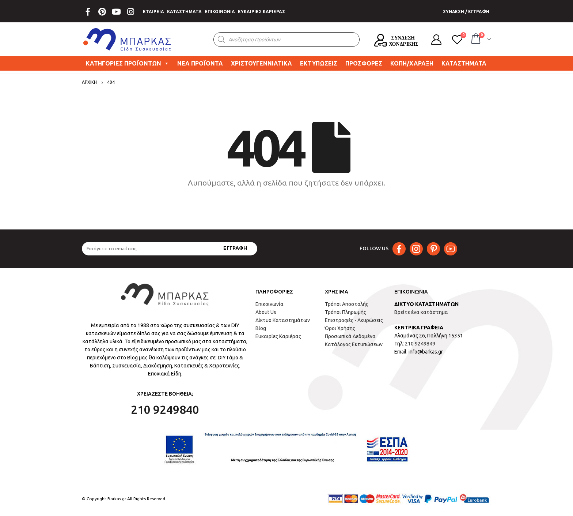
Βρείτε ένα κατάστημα (421, 312)
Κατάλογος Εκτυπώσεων (354, 344)
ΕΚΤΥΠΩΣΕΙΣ (318, 63)
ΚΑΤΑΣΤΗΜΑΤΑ (184, 11)
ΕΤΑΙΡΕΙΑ (153, 11)
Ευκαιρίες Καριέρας (278, 336)
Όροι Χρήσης (340, 328)
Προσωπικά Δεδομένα (350, 336)
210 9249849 (420, 344)
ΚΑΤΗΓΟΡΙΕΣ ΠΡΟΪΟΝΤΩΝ (127, 63)
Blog (260, 328)
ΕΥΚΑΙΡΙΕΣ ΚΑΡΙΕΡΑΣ (261, 11)
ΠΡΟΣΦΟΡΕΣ (363, 63)
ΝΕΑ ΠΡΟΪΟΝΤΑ (200, 63)
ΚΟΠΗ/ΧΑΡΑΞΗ (411, 63)
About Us (265, 312)
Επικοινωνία (269, 304)
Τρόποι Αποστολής (346, 304)
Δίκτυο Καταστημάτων (282, 320)
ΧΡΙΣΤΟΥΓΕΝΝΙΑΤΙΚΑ (261, 63)
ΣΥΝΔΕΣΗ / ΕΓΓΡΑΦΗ (466, 11)
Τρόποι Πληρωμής (345, 312)
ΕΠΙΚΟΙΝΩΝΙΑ (220, 11)
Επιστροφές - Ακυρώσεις (354, 320)
